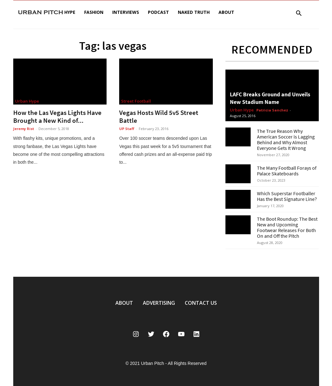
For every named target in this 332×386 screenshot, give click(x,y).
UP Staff (126, 128)
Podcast (158, 12)
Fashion (93, 12)
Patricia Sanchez (272, 110)
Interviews (125, 12)
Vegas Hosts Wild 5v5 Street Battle (158, 116)
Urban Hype (27, 101)
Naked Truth (194, 12)
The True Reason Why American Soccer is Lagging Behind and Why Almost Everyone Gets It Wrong (286, 139)
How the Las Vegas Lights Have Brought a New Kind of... (57, 116)
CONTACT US (201, 302)
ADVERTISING (159, 302)
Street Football (136, 101)
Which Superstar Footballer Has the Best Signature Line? (287, 196)
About (226, 12)
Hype (69, 12)
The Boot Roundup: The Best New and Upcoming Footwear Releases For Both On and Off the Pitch (287, 227)
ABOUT (124, 302)
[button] (298, 14)
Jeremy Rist (23, 128)
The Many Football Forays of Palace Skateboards (287, 171)
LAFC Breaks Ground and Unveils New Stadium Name (270, 98)
